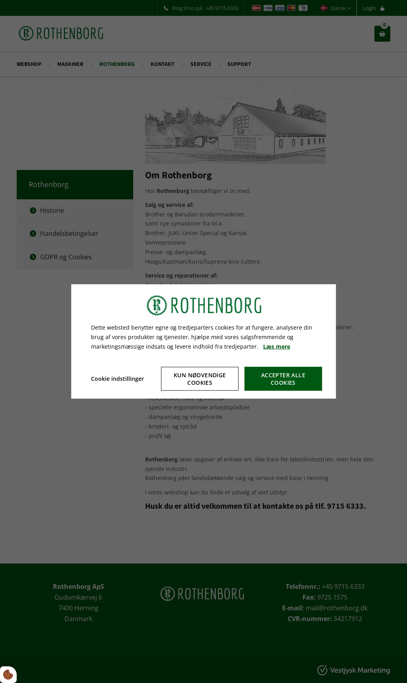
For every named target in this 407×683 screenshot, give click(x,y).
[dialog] (203, 341)
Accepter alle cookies (283, 378)
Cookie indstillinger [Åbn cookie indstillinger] (117, 378)
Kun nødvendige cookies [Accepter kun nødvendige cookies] (200, 378)
